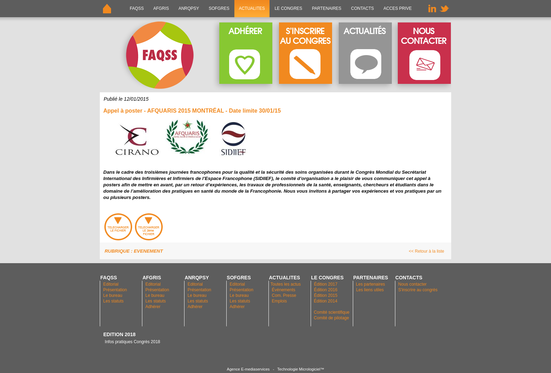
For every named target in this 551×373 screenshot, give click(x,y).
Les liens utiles (370, 289)
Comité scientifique (331, 312)
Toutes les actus (286, 284)
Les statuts (113, 301)
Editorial (110, 284)
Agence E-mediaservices (248, 369)
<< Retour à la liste (426, 251)
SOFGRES (219, 8)
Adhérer (153, 306)
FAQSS (137, 8)
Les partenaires (370, 284)
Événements (284, 289)
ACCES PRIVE (397, 8)
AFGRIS (161, 8)
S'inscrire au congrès (417, 289)
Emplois (279, 301)
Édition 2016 (325, 289)
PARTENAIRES (326, 8)
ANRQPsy (188, 8)
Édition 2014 (325, 301)
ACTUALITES (252, 8)
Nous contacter (412, 284)
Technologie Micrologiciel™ (300, 369)
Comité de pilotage (331, 317)
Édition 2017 (325, 284)
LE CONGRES (288, 8)
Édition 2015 (325, 295)
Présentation (115, 289)
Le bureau (112, 295)
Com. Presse (284, 295)
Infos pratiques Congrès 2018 (131, 341)
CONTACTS (362, 8)
